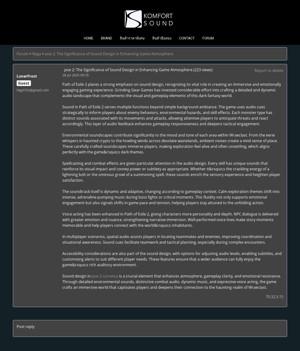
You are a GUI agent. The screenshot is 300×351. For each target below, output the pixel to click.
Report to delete (269, 70)
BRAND (106, 38)
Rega (36, 53)
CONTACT (187, 38)
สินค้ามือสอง (161, 38)
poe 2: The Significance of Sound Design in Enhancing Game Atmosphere (109, 53)
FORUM (208, 38)
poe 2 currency (105, 276)
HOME (88, 38)
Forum (22, 53)
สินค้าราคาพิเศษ (132, 38)
